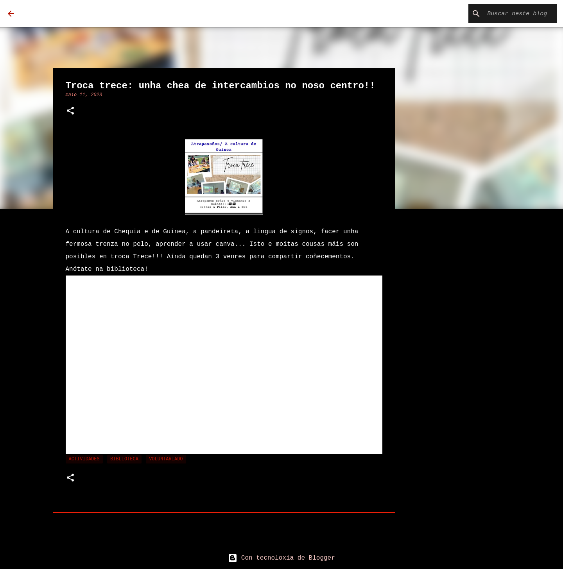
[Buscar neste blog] (516, 13)
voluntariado (166, 459)
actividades (84, 459)
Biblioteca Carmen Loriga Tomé (131, 13)
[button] (70, 111)
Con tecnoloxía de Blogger (281, 558)
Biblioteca (124, 459)
